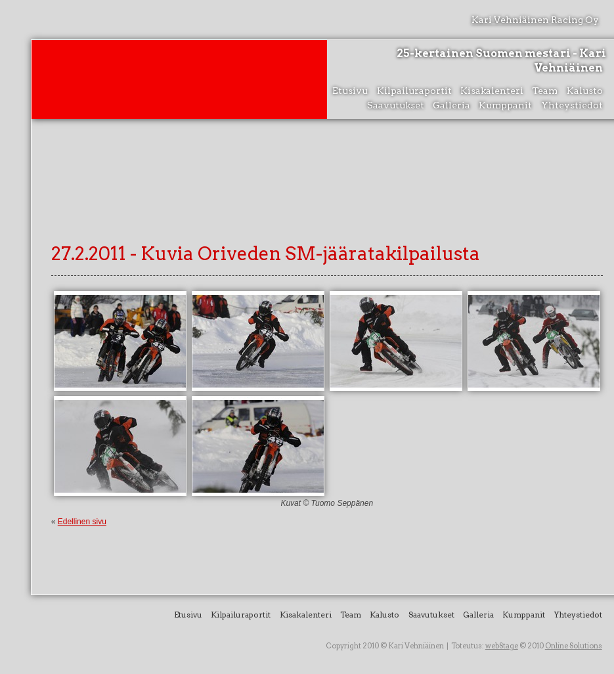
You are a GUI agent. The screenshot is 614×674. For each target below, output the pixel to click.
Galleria (451, 105)
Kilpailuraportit (414, 90)
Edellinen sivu (82, 521)
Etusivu (350, 90)
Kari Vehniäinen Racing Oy (535, 19)
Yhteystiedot (572, 105)
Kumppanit (505, 105)
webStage (501, 645)
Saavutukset (395, 105)
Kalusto (585, 90)
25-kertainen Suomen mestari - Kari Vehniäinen (501, 60)
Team (545, 90)
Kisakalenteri (491, 90)
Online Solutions (573, 645)
